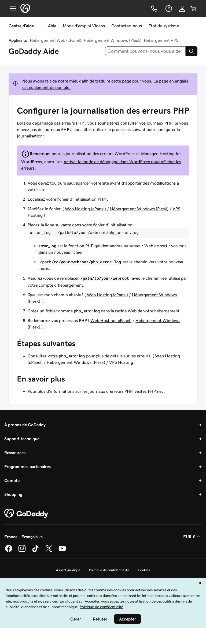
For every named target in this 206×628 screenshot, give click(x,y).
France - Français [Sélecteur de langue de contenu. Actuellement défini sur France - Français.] (24, 536)
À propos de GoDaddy (25, 425)
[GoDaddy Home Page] (26, 513)
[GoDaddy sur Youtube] (62, 551)
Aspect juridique (68, 570)
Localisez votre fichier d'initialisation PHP (67, 199)
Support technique (21, 438)
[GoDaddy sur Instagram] (22, 551)
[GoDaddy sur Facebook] (8, 551)
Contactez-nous (126, 26)
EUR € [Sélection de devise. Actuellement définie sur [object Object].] (192, 536)
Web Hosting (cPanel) (85, 209)
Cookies (144, 570)
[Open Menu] (11, 8)
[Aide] (168, 8)
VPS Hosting (121, 362)
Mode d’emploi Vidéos (84, 26)
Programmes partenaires (27, 466)
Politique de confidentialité (109, 570)
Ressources (14, 452)
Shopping (13, 494)
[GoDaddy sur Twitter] (49, 551)
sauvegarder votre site (88, 183)
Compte (12, 480)
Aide (52, 26)
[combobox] (145, 51)
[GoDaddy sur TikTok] (35, 551)
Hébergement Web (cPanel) (55, 40)
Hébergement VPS (161, 40)
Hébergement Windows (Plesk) (112, 40)
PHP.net (155, 391)
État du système (163, 26)
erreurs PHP (72, 123)
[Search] (191, 51)
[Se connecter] (182, 8)
